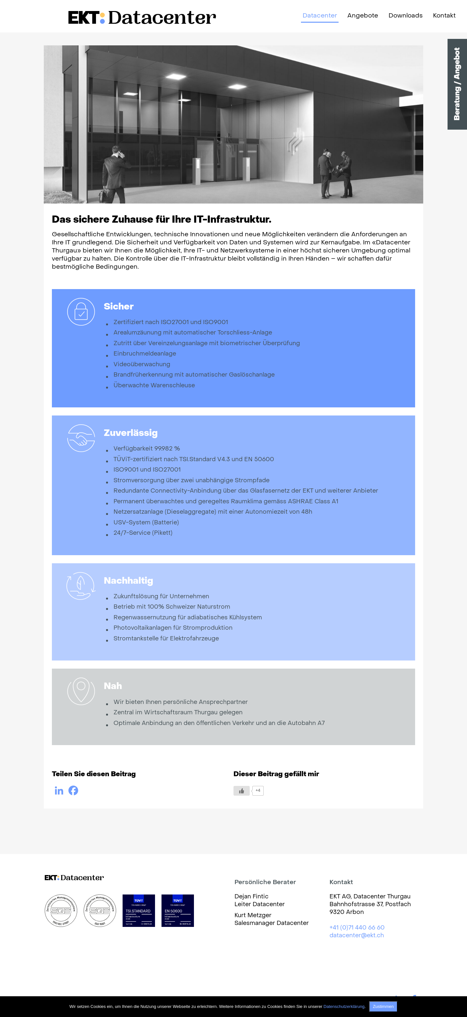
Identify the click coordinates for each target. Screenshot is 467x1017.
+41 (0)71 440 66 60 (357, 928)
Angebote (362, 16)
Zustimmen (383, 1006)
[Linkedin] (59, 790)
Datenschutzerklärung (344, 1006)
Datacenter (320, 16)
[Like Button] (242, 791)
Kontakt (444, 16)
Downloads (406, 16)
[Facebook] (73, 790)
